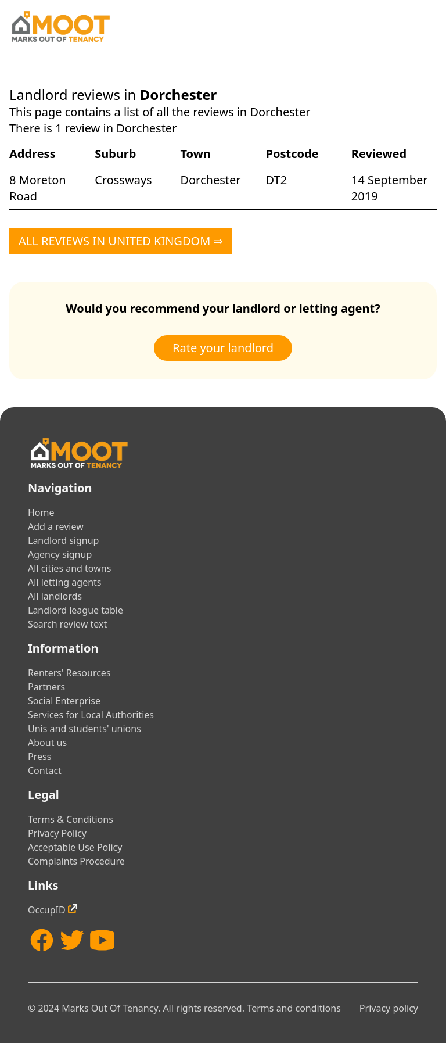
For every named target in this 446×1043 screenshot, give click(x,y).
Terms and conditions (293, 1008)
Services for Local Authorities (91, 714)
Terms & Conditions (70, 819)
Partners (46, 686)
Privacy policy (388, 1008)
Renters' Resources (69, 672)
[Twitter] (72, 940)
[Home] (60, 26)
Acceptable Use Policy (75, 847)
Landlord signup (63, 540)
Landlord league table (75, 610)
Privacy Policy (57, 833)
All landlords (55, 596)
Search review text (67, 624)
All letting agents (65, 582)
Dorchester (210, 180)
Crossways (123, 180)
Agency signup (60, 554)
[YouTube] (102, 940)
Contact (45, 770)
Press (39, 756)
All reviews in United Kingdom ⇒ (121, 241)
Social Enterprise (64, 700)
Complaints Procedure (76, 861)
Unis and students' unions (84, 728)
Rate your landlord (223, 348)
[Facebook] (42, 940)
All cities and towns (69, 568)
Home (41, 512)
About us (47, 742)
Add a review (56, 526)
